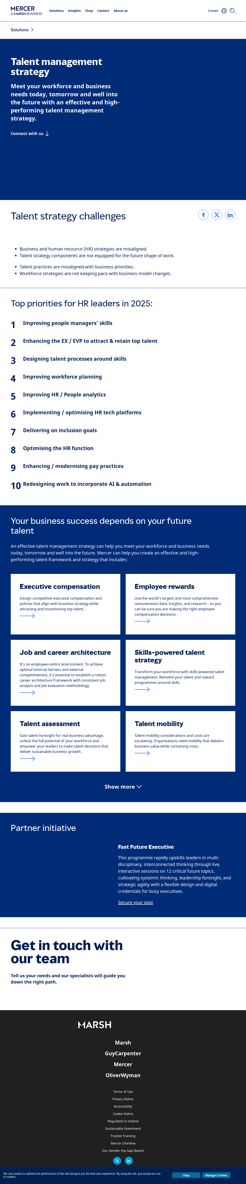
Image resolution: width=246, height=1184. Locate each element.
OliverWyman (123, 1075)
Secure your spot (135, 902)
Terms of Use (123, 1091)
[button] (123, 786)
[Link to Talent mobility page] (180, 753)
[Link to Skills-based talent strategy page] (180, 689)
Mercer (123, 1064)
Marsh (123, 1042)
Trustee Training (123, 1136)
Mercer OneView (123, 1143)
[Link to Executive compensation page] (65, 616)
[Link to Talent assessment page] (65, 758)
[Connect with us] (30, 133)
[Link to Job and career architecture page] (65, 693)
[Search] (232, 11)
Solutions (56, 10)
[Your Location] (224, 11)
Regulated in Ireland (123, 1121)
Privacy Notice (123, 1099)
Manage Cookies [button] (216, 1175)
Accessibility (123, 1106)
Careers (103, 10)
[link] (203, 215)
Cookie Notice (123, 1114)
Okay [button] (186, 1175)
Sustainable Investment (123, 1128)
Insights (74, 10)
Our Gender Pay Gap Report (123, 1150)
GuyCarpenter (123, 1053)
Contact (213, 11)
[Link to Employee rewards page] (180, 621)
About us (121, 10)
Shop (89, 10)
